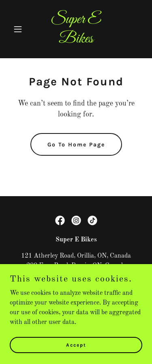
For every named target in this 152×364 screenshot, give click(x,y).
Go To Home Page (76, 144)
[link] (76, 41)
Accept (76, 344)
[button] (20, 29)
